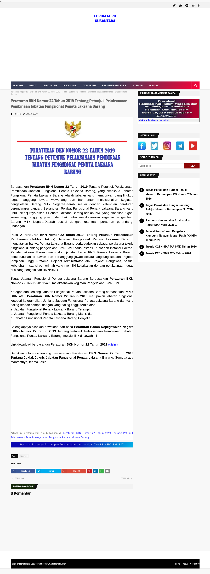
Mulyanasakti (24, 564)
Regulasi (23, 92)
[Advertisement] (105, 56)
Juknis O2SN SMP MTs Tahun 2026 (168, 253)
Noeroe (17, 113)
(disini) (113, 344)
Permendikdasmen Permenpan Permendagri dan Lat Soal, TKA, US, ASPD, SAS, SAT (72, 444)
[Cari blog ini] (161, 165)
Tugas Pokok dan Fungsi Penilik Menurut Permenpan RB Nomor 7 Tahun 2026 (172, 194)
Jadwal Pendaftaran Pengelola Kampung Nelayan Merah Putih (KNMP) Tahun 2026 (171, 236)
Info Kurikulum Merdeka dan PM (153, 120)
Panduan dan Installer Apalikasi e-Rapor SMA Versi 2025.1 (168, 222)
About (185, 564)
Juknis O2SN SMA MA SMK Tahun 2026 (171, 246)
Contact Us (195, 564)
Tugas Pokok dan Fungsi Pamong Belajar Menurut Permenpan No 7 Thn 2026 (170, 209)
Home (177, 564)
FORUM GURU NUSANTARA (105, 18)
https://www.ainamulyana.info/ (53, 564)
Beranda (14, 92)
